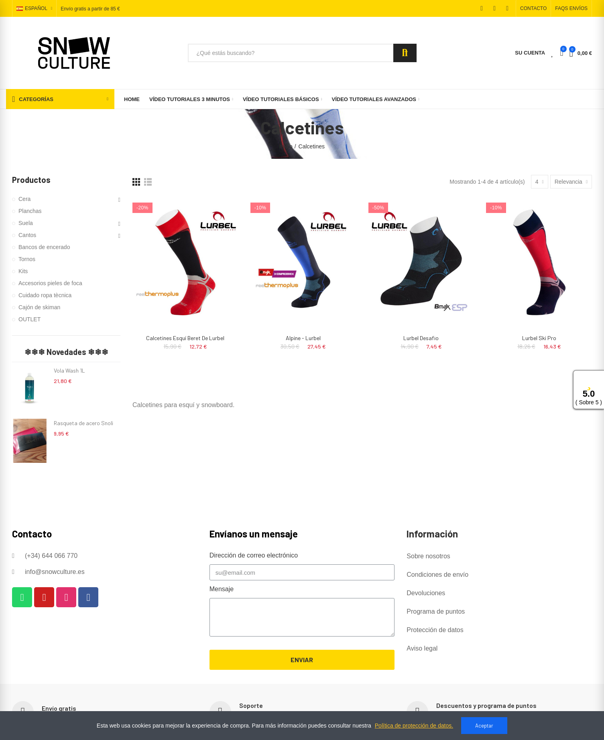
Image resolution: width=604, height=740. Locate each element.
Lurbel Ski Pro (539, 338)
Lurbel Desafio (421, 338)
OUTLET (29, 319)
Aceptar (484, 725)
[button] (533, 8)
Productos (31, 179)
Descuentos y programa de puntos (486, 705)
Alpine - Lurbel (303, 338)
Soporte (251, 705)
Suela (25, 223)
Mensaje (221, 589)
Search (405, 53)
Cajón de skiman (39, 307)
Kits (23, 271)
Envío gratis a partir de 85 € (90, 9)
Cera (24, 199)
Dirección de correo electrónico (253, 555)
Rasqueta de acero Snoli (83, 423)
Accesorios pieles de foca (50, 283)
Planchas (30, 211)
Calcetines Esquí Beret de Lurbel (185, 338)
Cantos (27, 235)
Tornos (26, 259)
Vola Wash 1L (69, 370)
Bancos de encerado (44, 247)
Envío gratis (59, 708)
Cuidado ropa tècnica (44, 295)
